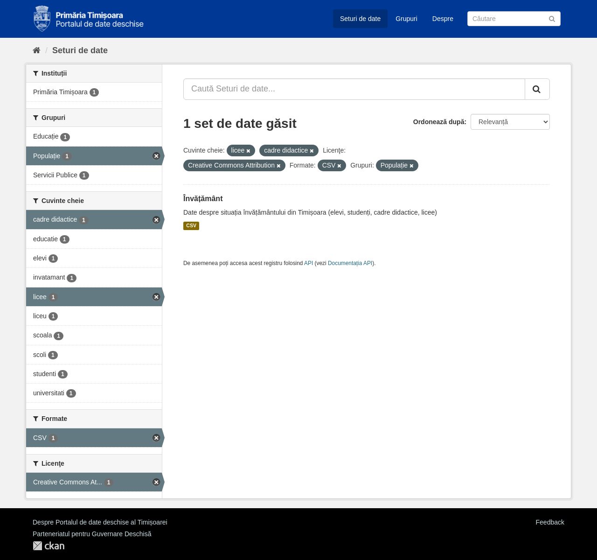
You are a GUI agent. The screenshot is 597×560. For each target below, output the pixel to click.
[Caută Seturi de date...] (354, 89)
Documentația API (350, 263)
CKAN (48, 546)
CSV (191, 226)
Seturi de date (360, 18)
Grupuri (406, 18)
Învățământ (202, 199)
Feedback (550, 522)
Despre (442, 18)
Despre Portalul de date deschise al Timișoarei (100, 522)
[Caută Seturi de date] (514, 18)
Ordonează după (439, 122)
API (308, 263)
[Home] (37, 50)
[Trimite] (552, 18)
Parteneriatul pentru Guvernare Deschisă (92, 534)
